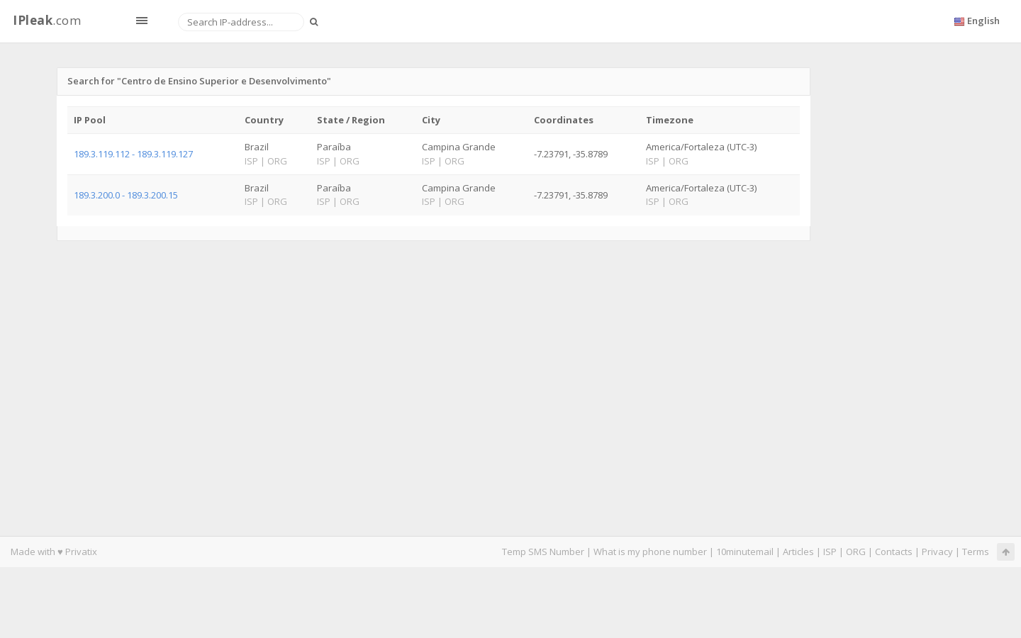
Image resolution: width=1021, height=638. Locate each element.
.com (47, 20)
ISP (831, 551)
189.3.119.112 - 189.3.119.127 (133, 153)
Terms (975, 551)
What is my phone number (650, 551)
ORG (856, 551)
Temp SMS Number (543, 551)
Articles (798, 551)
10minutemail (745, 551)
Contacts (894, 551)
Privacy (937, 551)
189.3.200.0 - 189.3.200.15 (126, 195)
